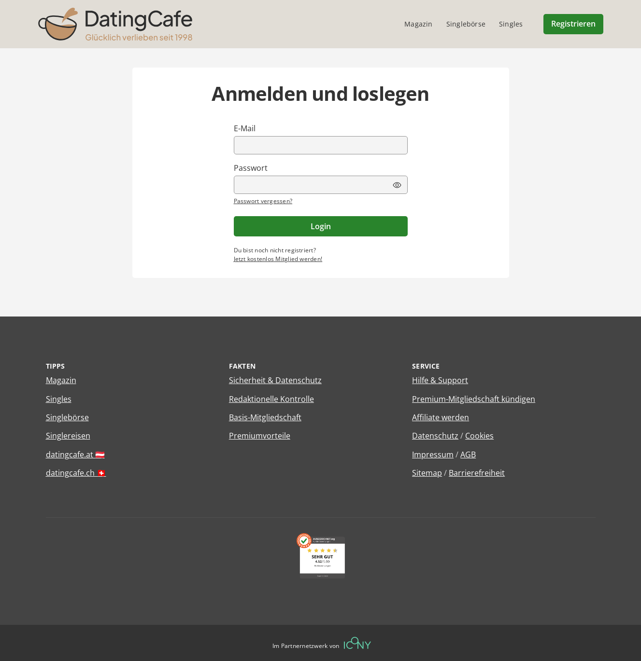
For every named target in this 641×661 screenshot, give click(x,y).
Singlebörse (67, 417)
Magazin (61, 380)
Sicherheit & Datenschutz (275, 380)
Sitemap (427, 473)
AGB (468, 454)
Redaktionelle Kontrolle (271, 399)
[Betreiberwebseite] (357, 643)
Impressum (433, 454)
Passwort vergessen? (263, 201)
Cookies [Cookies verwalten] (479, 435)
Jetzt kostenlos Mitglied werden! (278, 259)
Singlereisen (68, 435)
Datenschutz (435, 435)
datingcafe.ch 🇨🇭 (76, 473)
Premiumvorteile (259, 435)
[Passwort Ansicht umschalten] (397, 185)
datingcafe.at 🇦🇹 (75, 454)
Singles (58, 399)
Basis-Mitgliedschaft (265, 417)
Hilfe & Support (440, 380)
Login (321, 226)
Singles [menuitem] (511, 23)
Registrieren (573, 23)
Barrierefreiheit (477, 473)
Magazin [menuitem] (418, 23)
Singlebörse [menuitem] (465, 23)
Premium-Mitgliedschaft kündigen (473, 399)
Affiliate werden (440, 417)
